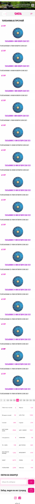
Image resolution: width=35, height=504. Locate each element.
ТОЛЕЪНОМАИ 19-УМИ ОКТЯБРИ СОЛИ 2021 (14, 394)
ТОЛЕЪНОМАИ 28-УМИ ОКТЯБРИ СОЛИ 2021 (14, 220)
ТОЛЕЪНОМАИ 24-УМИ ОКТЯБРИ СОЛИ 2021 (14, 294)
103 (7, 400)
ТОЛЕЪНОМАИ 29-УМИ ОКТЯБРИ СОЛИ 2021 (14, 195)
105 (14, 400)
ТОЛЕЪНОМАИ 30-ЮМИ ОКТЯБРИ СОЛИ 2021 (14, 170)
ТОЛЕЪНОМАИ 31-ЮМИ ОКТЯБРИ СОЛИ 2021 (14, 145)
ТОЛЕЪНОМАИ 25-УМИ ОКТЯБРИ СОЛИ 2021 (14, 269)
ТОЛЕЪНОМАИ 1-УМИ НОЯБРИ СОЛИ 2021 (13, 120)
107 (20, 400)
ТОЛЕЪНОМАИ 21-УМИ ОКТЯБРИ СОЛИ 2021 (14, 369)
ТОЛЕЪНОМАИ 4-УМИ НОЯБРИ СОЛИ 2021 (13, 46)
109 (27, 400)
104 (11, 400)
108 (24, 400)
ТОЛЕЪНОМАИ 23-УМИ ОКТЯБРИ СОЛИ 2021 (14, 319)
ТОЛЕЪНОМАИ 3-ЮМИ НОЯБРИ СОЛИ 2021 (14, 71)
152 (30, 400)
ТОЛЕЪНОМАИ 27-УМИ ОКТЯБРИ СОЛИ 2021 (14, 245)
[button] (31, 14)
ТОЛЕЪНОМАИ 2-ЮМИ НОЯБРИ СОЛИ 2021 (14, 95)
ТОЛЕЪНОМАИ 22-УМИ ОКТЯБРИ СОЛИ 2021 (14, 344)
